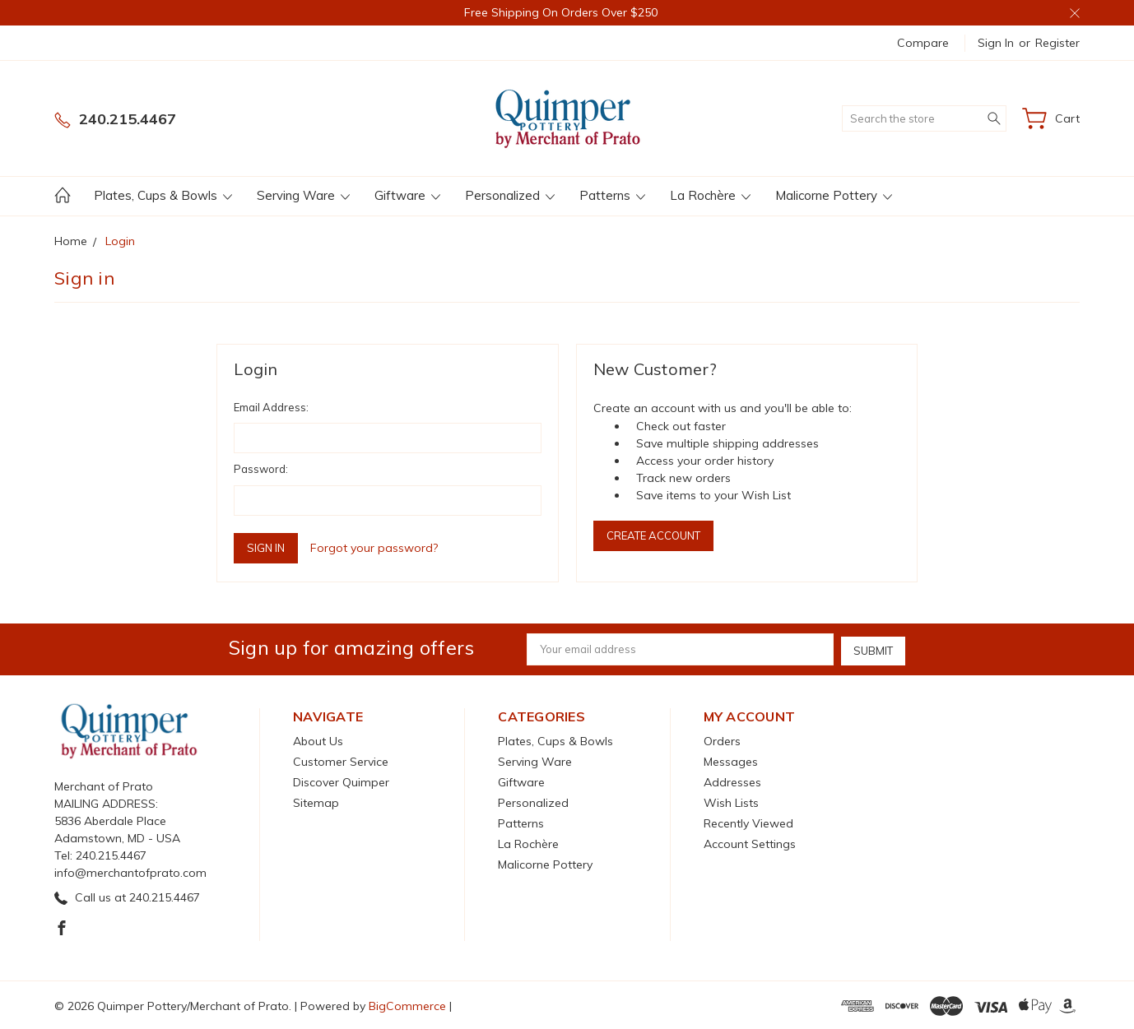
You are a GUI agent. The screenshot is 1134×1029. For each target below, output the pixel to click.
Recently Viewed (748, 821)
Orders (722, 739)
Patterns (612, 195)
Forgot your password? (374, 547)
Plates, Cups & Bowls (163, 195)
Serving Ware (303, 195)
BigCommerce (407, 1004)
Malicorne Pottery (833, 195)
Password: (261, 468)
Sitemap (316, 801)
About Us (318, 739)
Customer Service (340, 760)
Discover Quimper (341, 780)
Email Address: (271, 407)
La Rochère (710, 195)
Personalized (510, 195)
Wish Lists (731, 801)
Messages (731, 760)
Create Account (653, 535)
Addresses (732, 780)
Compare (923, 42)
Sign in (996, 42)
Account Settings (750, 842)
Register (1057, 42)
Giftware (407, 195)
